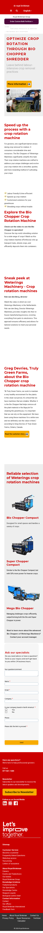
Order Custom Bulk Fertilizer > (21, 21)
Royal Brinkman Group (21, 17)
